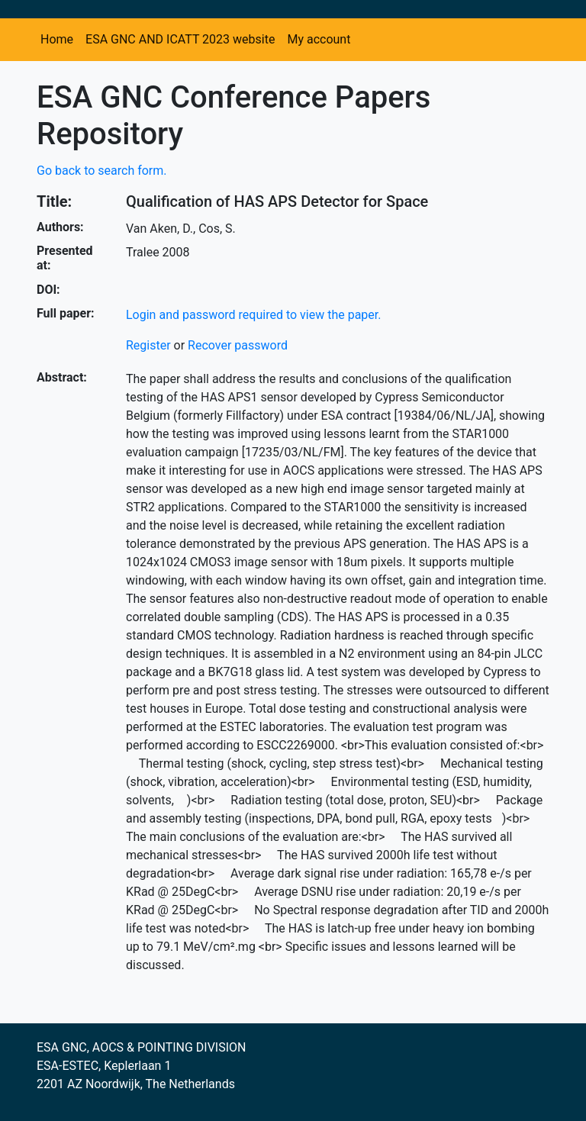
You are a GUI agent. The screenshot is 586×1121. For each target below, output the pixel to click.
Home (56, 39)
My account (318, 39)
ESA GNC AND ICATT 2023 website (180, 39)
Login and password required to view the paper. (254, 315)
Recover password (238, 345)
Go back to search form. (102, 170)
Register (148, 345)
